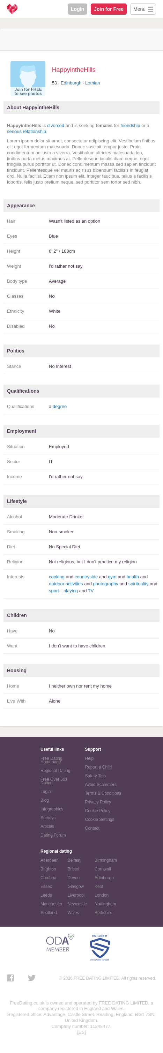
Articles (47, 826)
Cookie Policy (98, 810)
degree (60, 406)
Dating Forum (53, 835)
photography (105, 583)
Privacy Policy (98, 802)
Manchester (51, 904)
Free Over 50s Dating (53, 781)
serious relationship (26, 131)
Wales (73, 912)
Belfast (74, 860)
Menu (139, 9)
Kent (99, 886)
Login (77, 9)
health (133, 576)
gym (112, 576)
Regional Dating (55, 770)
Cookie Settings (99, 819)
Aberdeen (49, 860)
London (102, 895)
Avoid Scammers (101, 784)
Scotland (48, 912)
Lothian (92, 83)
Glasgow (76, 886)
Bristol (73, 869)
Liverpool (76, 895)
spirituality (138, 583)
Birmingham (106, 860)
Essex (46, 886)
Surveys (47, 817)
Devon (74, 877)
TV (91, 590)
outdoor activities (66, 583)
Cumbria (48, 877)
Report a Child (98, 767)
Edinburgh (71, 83)
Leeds (46, 895)
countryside (86, 576)
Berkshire (103, 912)
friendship (130, 125)
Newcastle (77, 904)
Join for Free (109, 9)
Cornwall (103, 869)
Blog (44, 800)
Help (89, 758)
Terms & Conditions (103, 793)
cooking (57, 576)
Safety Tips (95, 775)
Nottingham (105, 904)
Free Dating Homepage (51, 760)
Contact (92, 828)
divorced (55, 125)
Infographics (51, 809)
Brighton (48, 869)
